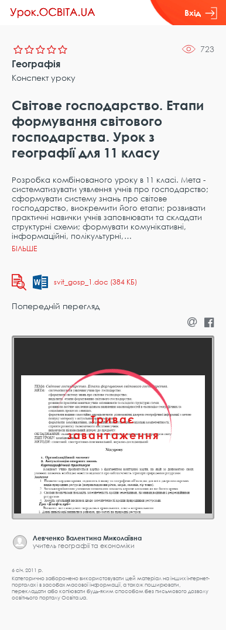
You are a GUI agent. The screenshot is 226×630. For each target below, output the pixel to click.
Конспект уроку (44, 78)
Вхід (200, 13)
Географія (36, 64)
